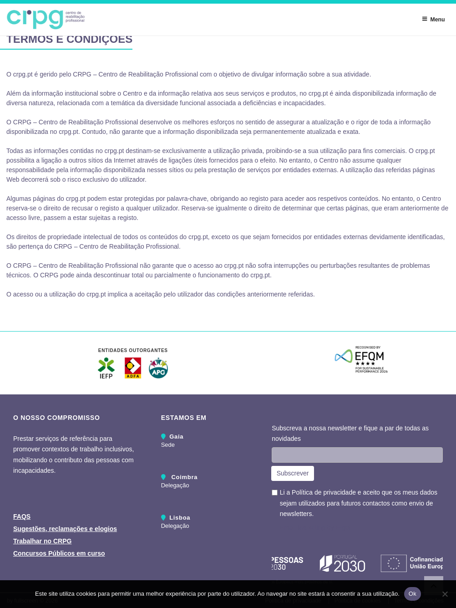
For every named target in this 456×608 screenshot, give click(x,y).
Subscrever (293, 473)
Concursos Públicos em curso (59, 553)
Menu (433, 19)
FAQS (21, 516)
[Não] (444, 593)
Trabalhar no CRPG (42, 541)
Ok (412, 593)
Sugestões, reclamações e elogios (65, 528)
